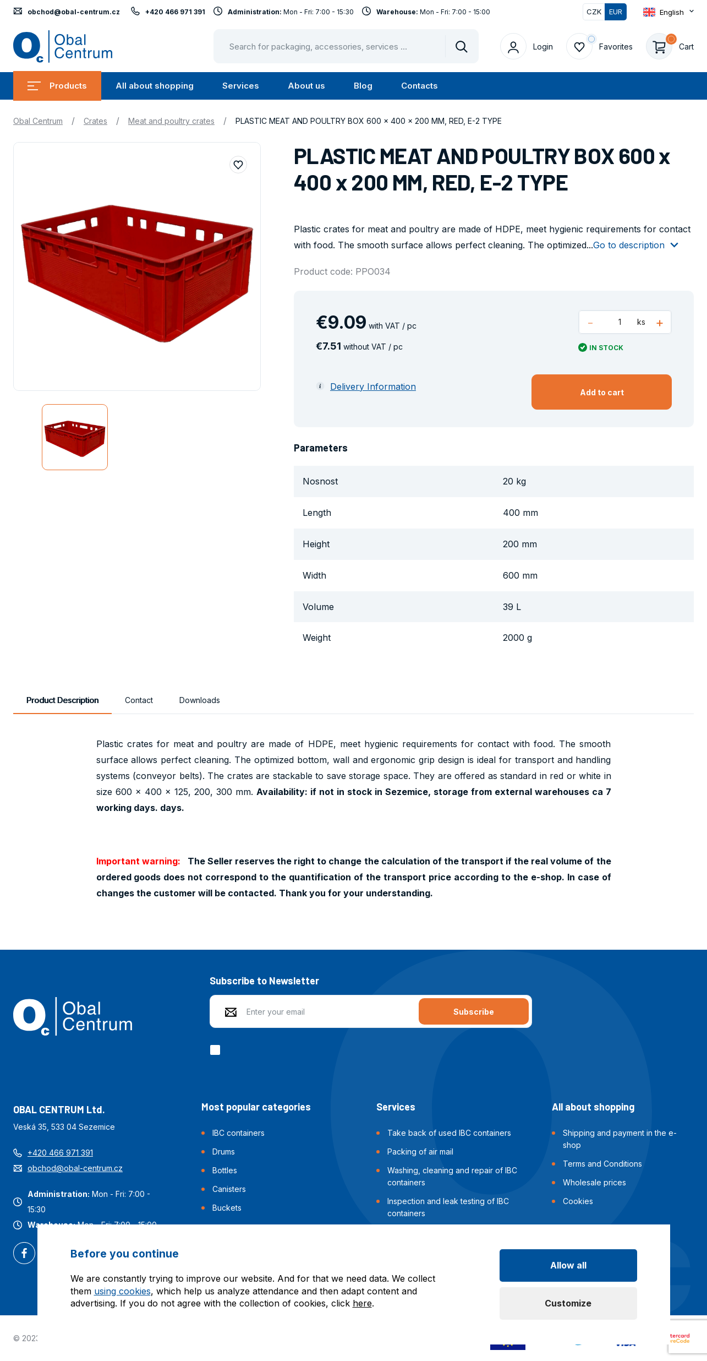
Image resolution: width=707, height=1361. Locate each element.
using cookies (122, 1291)
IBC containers (238, 1132)
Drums (223, 1151)
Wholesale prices (594, 1182)
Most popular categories (256, 1107)
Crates (95, 121)
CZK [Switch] (594, 11)
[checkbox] (217, 1050)
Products (57, 85)
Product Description (62, 700)
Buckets (227, 1207)
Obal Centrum (38, 121)
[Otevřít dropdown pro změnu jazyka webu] (668, 12)
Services (240, 85)
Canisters (229, 1189)
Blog (363, 85)
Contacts (419, 85)
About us (306, 85)
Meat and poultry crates (171, 121)
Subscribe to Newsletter (264, 981)
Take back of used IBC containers (449, 1132)
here (362, 1303)
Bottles (224, 1170)
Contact (139, 700)
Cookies (578, 1201)
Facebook (24, 1254)
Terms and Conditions (602, 1163)
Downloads (199, 700)
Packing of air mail (420, 1151)
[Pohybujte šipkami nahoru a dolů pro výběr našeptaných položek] (346, 46)
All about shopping (155, 85)
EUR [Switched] (615, 11)
